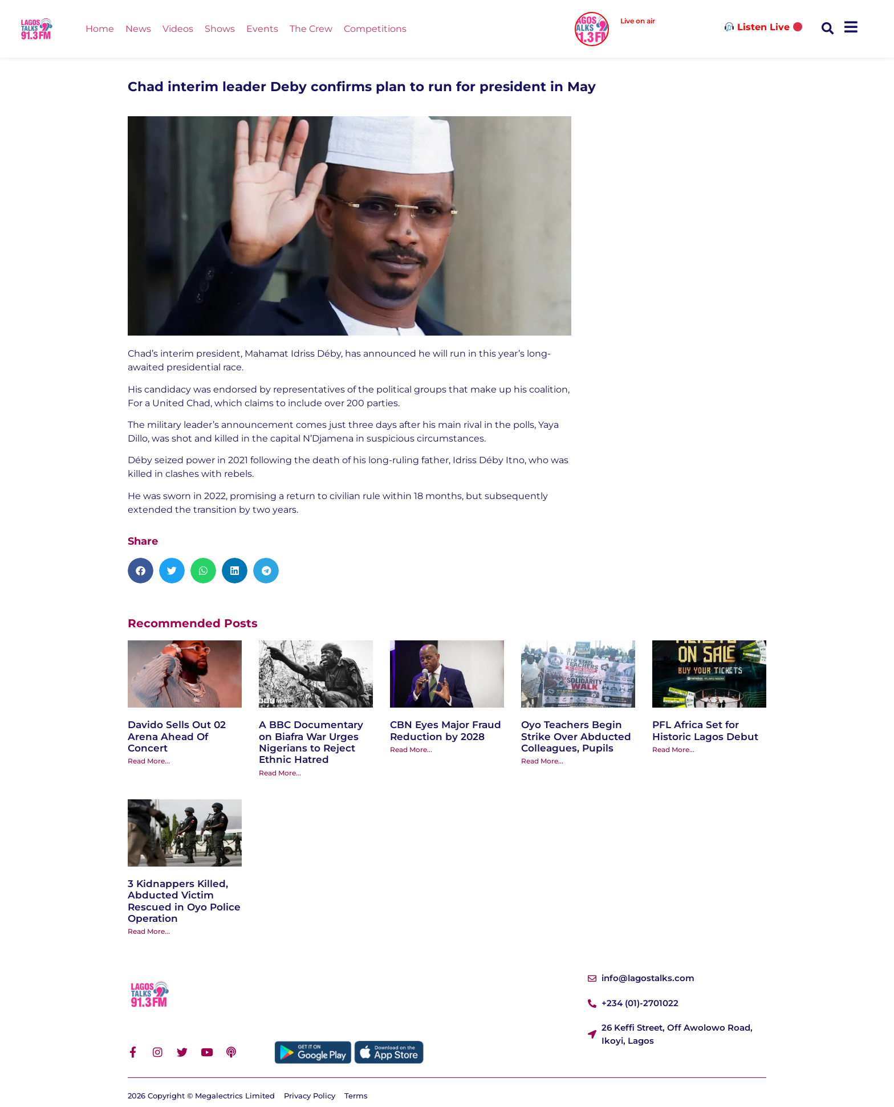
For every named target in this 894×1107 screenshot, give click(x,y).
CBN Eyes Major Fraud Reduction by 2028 (445, 730)
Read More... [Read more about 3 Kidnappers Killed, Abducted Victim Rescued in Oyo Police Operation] (149, 931)
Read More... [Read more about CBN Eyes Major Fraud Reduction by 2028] (411, 749)
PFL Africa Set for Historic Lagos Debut (705, 730)
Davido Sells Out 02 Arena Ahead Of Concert (177, 736)
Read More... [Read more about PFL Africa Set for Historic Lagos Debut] (673, 749)
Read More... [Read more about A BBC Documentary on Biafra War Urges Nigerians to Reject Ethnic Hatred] (280, 773)
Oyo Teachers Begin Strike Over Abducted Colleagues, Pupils (576, 736)
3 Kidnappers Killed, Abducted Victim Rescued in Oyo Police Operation (184, 901)
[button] (827, 28)
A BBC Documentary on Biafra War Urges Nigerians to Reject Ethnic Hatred (311, 742)
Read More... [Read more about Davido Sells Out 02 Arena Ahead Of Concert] (149, 761)
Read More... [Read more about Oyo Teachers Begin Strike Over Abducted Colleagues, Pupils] (542, 761)
